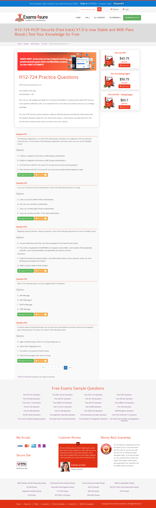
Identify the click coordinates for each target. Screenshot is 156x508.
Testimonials (115, 18)
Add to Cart (124, 65)
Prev (43, 367)
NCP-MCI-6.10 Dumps (62, 495)
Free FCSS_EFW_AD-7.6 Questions (124, 415)
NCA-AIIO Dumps (93, 495)
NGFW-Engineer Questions (124, 411)
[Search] (99, 9)
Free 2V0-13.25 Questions (93, 395)
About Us (27, 504)
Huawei (26, 44)
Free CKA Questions (124, 407)
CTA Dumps (32, 495)
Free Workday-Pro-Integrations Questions (93, 419)
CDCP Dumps (124, 491)
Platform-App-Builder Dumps (124, 483)
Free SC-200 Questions (32, 411)
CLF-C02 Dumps (62, 491)
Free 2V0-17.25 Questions (32, 403)
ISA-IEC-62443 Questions (32, 415)
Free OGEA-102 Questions (93, 411)
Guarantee (45, 504)
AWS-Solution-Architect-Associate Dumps (31, 483)
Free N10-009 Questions (31, 399)
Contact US (72, 504)
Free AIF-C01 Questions (93, 403)
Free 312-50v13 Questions (62, 407)
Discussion (41, 175)
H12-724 (44, 44)
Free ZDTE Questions (124, 395)
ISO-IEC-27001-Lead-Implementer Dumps (124, 487)
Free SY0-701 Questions (31, 395)
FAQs (36, 504)
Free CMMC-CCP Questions (62, 403)
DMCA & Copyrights (86, 504)
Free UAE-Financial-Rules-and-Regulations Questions (124, 420)
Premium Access (132, 18)
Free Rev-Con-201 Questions (63, 395)
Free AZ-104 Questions (93, 399)
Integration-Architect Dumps (31, 491)
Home (78, 18)
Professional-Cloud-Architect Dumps (62, 483)
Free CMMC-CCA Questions (124, 403)
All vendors (99, 18)
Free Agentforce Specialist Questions (62, 415)
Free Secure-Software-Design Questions (32, 419)
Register (115, 9)
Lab (87, 18)
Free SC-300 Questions (63, 411)
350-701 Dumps (93, 487)
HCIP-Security (35, 44)
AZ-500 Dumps (31, 487)
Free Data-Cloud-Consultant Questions (62, 419)
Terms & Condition (59, 504)
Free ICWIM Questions (93, 407)
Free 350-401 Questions (124, 399)
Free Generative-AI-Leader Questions (93, 415)
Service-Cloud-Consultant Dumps (93, 483)
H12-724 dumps (26, 377)
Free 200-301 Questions (62, 399)
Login (126, 9)
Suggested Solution (25, 175)
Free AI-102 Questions (32, 407)
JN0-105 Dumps (93, 491)
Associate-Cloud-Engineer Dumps (62, 487)
